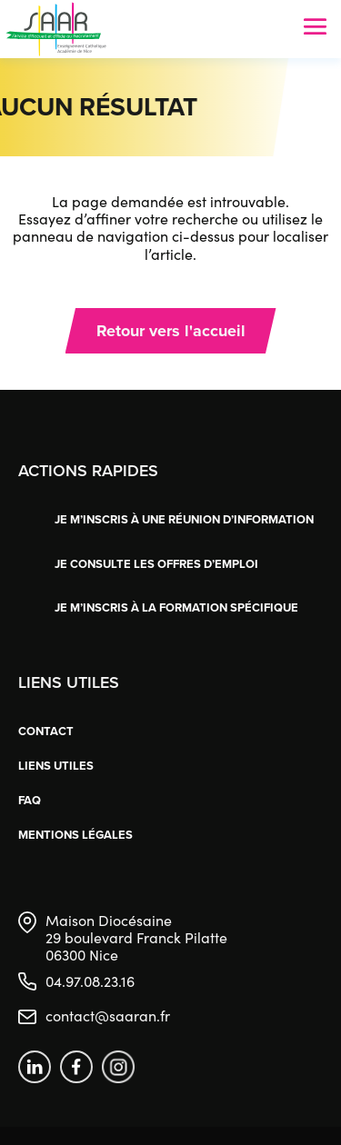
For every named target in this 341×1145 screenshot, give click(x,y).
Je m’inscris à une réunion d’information (184, 519)
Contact (46, 731)
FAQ (29, 800)
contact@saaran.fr (107, 1015)
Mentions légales (75, 834)
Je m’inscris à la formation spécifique (176, 607)
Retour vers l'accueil (171, 331)
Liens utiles (56, 765)
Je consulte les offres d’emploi (156, 563)
